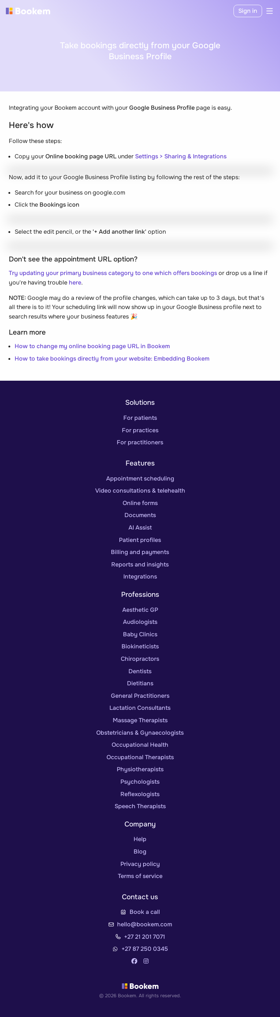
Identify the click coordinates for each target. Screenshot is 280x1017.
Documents (140, 515)
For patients (140, 418)
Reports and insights (140, 564)
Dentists (140, 671)
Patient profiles (140, 540)
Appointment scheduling (140, 478)
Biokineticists (140, 646)
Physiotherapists (140, 769)
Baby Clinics (140, 634)
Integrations (140, 576)
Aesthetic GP (140, 610)
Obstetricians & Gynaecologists (140, 733)
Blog (140, 851)
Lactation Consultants (140, 708)
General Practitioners (140, 696)
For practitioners (140, 442)
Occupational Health (140, 745)
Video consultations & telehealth (140, 490)
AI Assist (140, 527)
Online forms (140, 503)
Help (140, 839)
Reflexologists (140, 794)
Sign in (247, 11)
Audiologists (140, 622)
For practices (140, 430)
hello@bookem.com (144, 924)
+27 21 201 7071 (144, 937)
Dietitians (140, 683)
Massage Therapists (140, 720)
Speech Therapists (140, 806)
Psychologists (140, 782)
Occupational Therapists (140, 757)
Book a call (145, 912)
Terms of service (140, 876)
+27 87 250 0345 (145, 949)
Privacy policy (140, 864)
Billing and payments (140, 552)
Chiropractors (140, 659)
